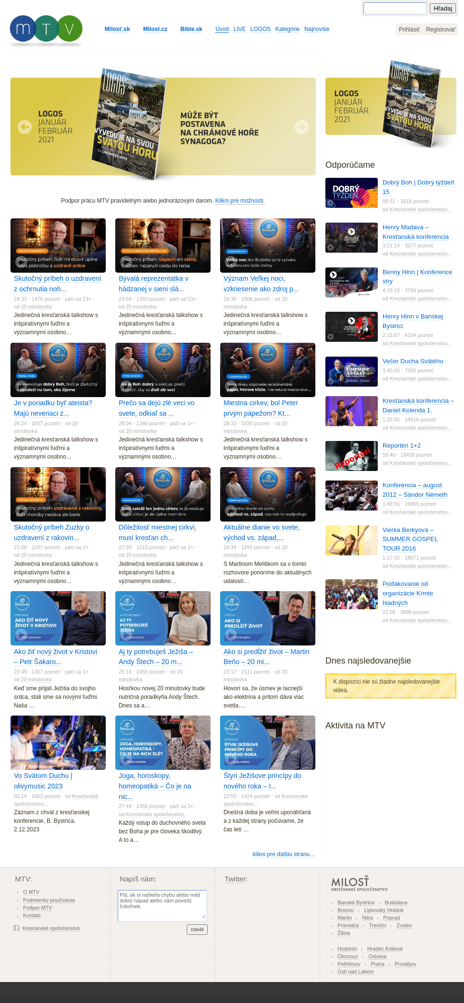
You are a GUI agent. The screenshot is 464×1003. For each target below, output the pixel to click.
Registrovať (440, 29)
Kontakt (32, 915)
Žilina (344, 933)
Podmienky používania (49, 900)
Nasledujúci (301, 127)
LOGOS (261, 29)
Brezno (346, 910)
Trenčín (377, 925)
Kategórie (287, 29)
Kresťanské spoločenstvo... (157, 814)
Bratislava (396, 902)
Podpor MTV (37, 908)
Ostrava (377, 956)
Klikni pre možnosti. (240, 200)
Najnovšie (317, 29)
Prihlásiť (409, 29)
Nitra (367, 918)
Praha (377, 964)
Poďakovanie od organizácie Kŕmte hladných (408, 593)
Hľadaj (443, 8)
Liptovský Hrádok (383, 910)
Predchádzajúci (25, 127)
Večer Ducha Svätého (413, 361)
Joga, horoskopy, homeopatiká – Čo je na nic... (155, 786)
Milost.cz (155, 29)
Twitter (235, 879)
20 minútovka (36, 306)
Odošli (197, 929)
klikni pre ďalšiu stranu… (284, 854)
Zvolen (404, 925)
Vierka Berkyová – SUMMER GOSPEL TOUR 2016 (410, 539)
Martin (345, 918)
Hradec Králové (385, 949)
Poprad (391, 918)
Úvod (222, 29)
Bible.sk (191, 29)
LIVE (239, 29)
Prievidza (348, 925)
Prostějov (405, 964)
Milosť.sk (117, 29)
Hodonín (347, 949)
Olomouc (348, 956)
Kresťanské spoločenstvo (51, 928)
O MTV (31, 892)
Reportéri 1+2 (402, 445)
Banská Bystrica (356, 902)
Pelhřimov (349, 964)
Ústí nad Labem (356, 971)
